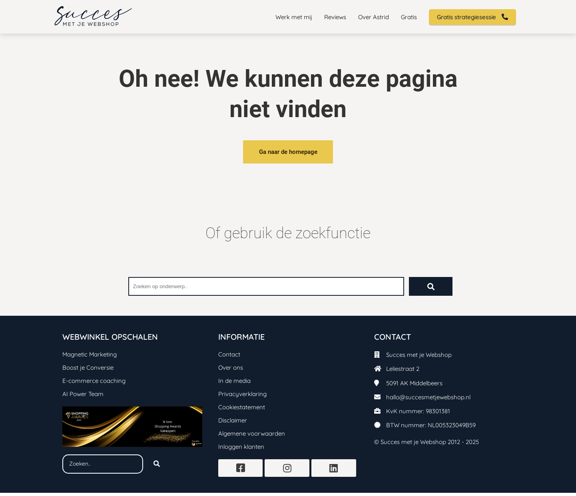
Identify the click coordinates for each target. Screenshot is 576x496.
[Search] (156, 467)
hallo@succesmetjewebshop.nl (428, 400)
